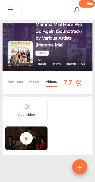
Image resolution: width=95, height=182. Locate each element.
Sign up (90, 4)
